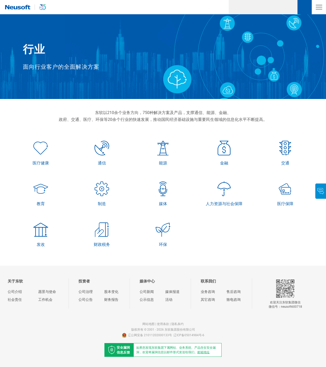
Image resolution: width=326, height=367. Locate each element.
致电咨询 (233, 300)
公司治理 (85, 292)
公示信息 (147, 300)
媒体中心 (147, 281)
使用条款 (163, 324)
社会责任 (15, 300)
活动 (168, 300)
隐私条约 (177, 324)
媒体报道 (172, 292)
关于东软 (15, 281)
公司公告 (85, 300)
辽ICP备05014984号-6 (188, 335)
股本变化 (111, 292)
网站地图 (148, 324)
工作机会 (45, 300)
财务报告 (111, 300)
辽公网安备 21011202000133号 (147, 335)
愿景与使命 (47, 292)
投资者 (84, 281)
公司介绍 (15, 292)
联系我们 (208, 281)
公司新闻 (147, 292)
